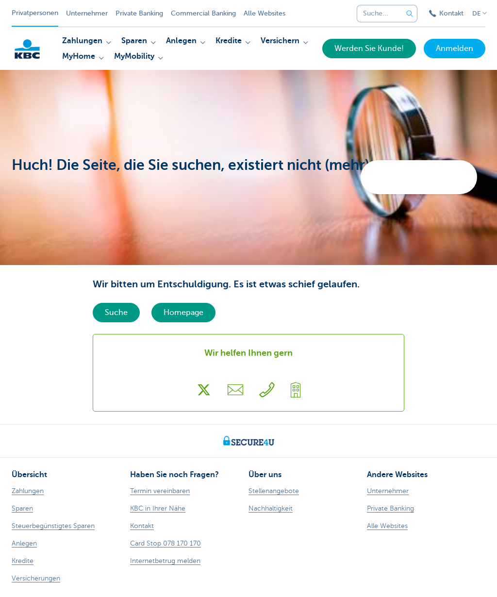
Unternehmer (87, 13)
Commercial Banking (203, 13)
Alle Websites (264, 13)
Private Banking (139, 13)
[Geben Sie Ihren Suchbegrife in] (409, 13)
